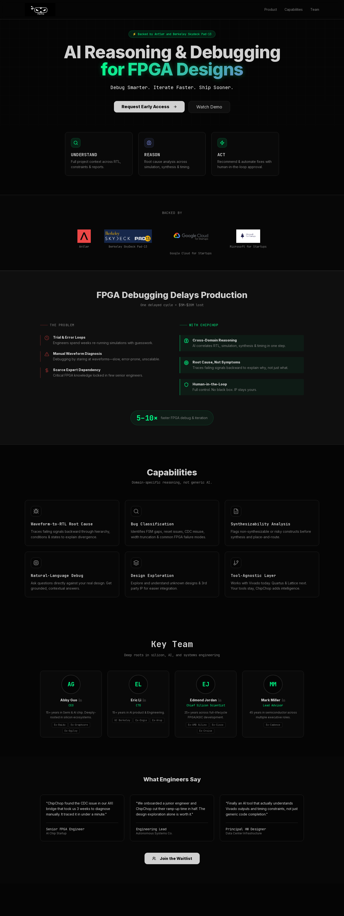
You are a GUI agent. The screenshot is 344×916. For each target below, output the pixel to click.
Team (314, 9)
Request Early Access (149, 106)
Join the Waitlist (172, 858)
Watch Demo (209, 106)
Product (270, 9)
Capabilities (294, 9)
